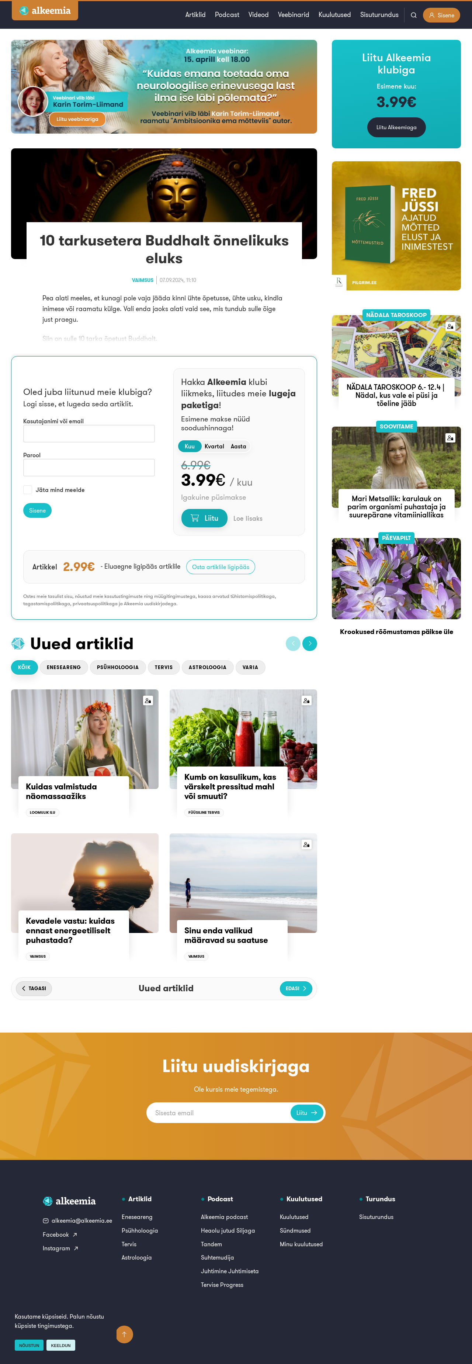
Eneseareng (64, 667)
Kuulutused (335, 14)
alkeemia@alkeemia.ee (77, 1220)
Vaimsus (142, 280)
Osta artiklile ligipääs (220, 567)
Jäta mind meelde (54, 489)
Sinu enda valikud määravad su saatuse (226, 935)
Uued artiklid (82, 643)
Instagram (61, 1248)
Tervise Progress (222, 1284)
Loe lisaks (248, 518)
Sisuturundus (379, 14)
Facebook (60, 1234)
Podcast (227, 14)
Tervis (164, 667)
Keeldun (60, 1345)
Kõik (24, 667)
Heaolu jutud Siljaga (228, 1230)
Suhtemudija (217, 1257)
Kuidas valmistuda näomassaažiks (61, 791)
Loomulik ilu (42, 812)
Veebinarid (293, 14)
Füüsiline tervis (204, 812)
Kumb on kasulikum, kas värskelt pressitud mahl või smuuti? (230, 787)
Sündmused (295, 1230)
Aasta (238, 446)
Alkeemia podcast (224, 1216)
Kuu (190, 446)
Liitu (204, 518)
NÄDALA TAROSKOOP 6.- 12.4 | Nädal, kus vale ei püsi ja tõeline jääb (396, 395)
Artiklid (195, 14)
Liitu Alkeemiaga (396, 127)
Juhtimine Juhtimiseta (230, 1271)
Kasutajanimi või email (53, 421)
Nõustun (29, 1345)
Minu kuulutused (301, 1244)
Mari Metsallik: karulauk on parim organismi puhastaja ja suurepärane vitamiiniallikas (396, 506)
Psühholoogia (118, 667)
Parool (32, 455)
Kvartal (214, 446)
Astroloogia (208, 667)
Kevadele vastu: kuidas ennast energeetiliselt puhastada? (70, 931)
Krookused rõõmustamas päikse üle (396, 631)
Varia (250, 667)
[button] (293, 643)
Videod (259, 14)
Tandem (211, 1244)
